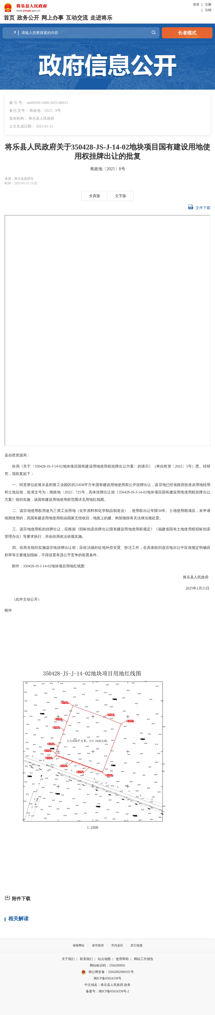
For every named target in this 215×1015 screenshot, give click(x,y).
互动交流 (77, 18)
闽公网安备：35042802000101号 (111, 972)
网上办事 (52, 18)
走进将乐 (101, 18)
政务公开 (28, 18)
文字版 (120, 196)
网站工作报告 (143, 959)
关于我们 (68, 959)
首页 (9, 18)
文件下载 (199, 207)
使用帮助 (122, 959)
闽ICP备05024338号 (107, 978)
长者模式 (187, 32)
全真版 (94, 196)
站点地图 (104, 959)
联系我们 (86, 959)
